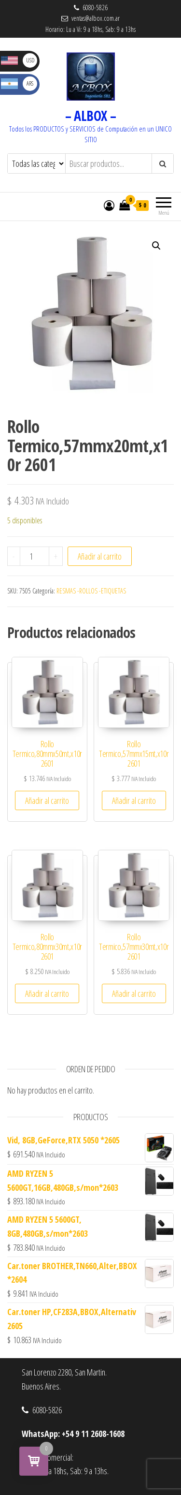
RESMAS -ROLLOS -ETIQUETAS (91, 590)
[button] (156, 245)
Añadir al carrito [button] (47, 800)
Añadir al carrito (100, 556)
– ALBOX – (90, 115)
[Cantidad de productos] (34, 556)
